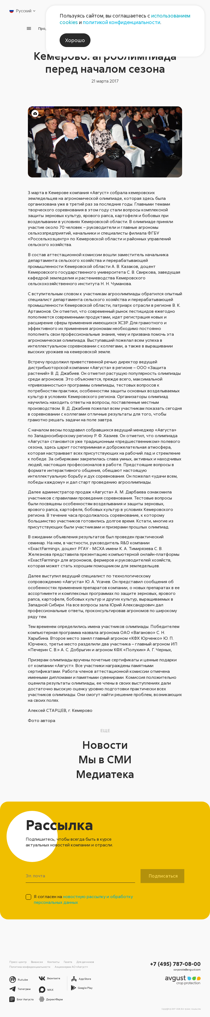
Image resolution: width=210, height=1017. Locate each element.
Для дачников (85, 961)
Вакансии (37, 961)
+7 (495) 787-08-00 (175, 963)
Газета (68, 961)
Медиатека (105, 774)
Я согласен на (83, 899)
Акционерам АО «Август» (71, 966)
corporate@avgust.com (187, 969)
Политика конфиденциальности (29, 966)
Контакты (53, 961)
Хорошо (75, 40)
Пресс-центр (18, 961)
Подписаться (163, 876)
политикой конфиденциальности (121, 22)
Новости (105, 744)
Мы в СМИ (105, 759)
